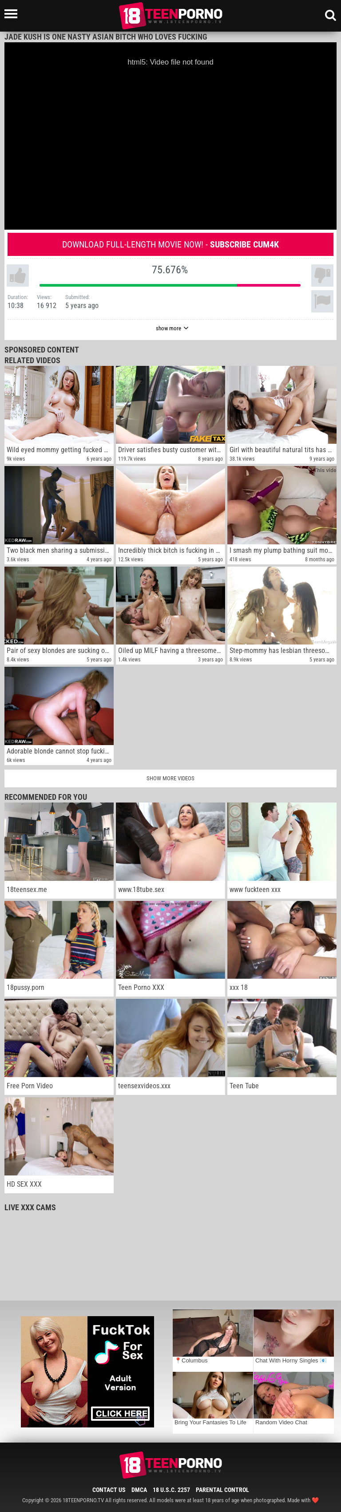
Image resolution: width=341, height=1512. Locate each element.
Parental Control (222, 1490)
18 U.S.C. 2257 (171, 1490)
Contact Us (109, 1490)
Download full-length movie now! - (170, 244)
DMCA (139, 1490)
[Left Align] (13, 13)
